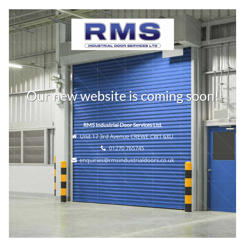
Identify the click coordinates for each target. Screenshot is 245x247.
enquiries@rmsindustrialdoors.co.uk (126, 160)
